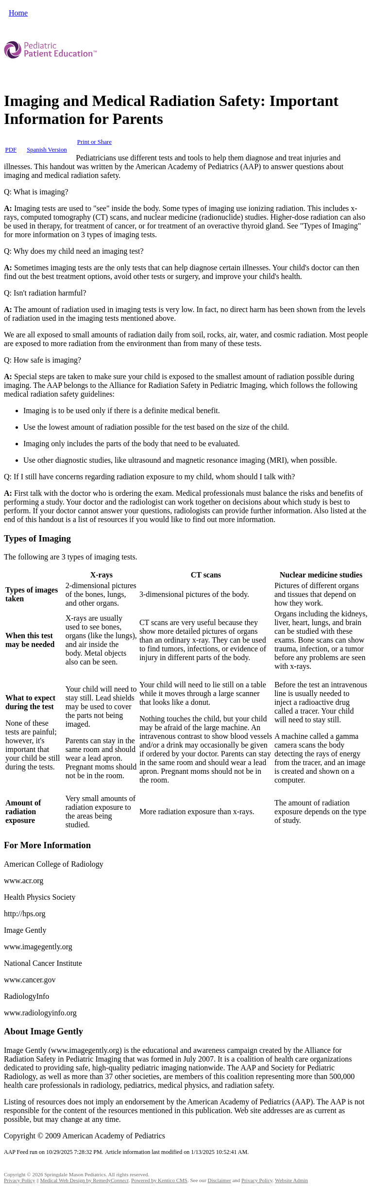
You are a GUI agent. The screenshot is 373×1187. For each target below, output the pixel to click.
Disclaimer (219, 1180)
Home (18, 13)
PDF (11, 149)
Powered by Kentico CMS (159, 1180)
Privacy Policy (19, 1180)
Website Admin (291, 1180)
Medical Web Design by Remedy (84, 1180)
